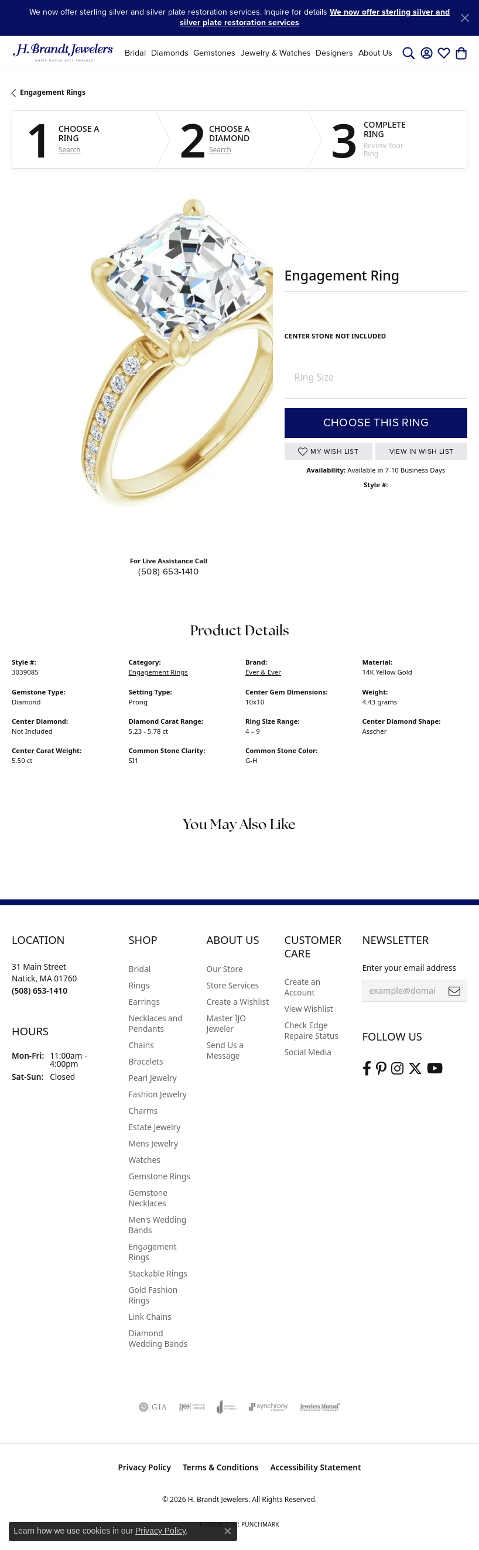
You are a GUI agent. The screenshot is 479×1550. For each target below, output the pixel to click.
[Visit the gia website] (153, 1407)
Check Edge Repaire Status (312, 1030)
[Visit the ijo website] (192, 1407)
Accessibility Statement (316, 1467)
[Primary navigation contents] (258, 53)
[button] (409, 52)
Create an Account (303, 987)
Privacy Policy (144, 1467)
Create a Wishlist (238, 1001)
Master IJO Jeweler (227, 1023)
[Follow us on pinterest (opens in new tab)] (381, 1068)
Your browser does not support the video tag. (187, 362)
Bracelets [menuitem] (146, 1061)
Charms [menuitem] (143, 1110)
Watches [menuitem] (144, 1159)
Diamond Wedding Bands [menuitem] (158, 1338)
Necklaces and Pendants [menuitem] (156, 1023)
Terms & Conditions (221, 1467)
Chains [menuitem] (141, 1045)
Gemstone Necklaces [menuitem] (148, 1198)
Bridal (135, 52)
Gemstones (214, 52)
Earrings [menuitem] (144, 1001)
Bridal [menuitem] (140, 968)
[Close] (464, 18)
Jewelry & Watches (276, 52)
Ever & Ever (263, 672)
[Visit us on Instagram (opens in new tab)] (397, 1068)
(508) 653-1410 (168, 571)
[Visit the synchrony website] (268, 1407)
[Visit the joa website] (227, 1407)
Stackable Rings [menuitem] (158, 1273)
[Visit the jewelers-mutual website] (320, 1407)
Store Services (233, 985)
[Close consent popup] (227, 1531)
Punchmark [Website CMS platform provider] (260, 1524)
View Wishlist (309, 1008)
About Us (375, 52)
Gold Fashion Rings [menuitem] (153, 1295)
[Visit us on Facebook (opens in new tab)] (366, 1068)
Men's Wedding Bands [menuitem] (158, 1225)
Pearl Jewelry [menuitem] (153, 1077)
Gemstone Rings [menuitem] (159, 1176)
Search (70, 150)
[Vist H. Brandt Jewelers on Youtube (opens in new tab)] (435, 1068)
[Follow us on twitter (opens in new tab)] (415, 1068)
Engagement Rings (52, 92)
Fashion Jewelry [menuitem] (158, 1094)
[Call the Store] (39, 990)
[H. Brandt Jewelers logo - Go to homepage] (63, 53)
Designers (334, 52)
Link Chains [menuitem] (150, 1316)
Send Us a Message (225, 1050)
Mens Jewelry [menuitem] (153, 1143)
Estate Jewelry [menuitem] (155, 1126)
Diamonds (170, 52)
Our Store (225, 968)
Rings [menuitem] (139, 985)
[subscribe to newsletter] (454, 990)
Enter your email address (409, 967)
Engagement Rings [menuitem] (153, 1251)
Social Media (308, 1052)
